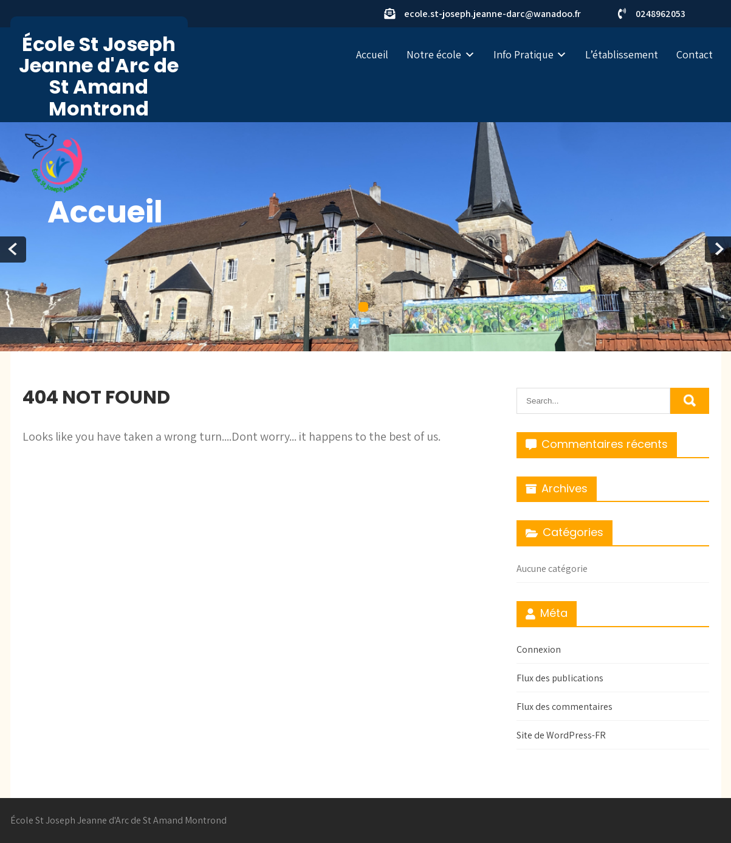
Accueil (372, 54)
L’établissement (621, 54)
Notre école (434, 54)
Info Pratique (523, 54)
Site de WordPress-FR (561, 735)
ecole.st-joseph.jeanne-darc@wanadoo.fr (492, 13)
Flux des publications (560, 678)
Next (718, 249)
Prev (13, 249)
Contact (694, 54)
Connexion (539, 649)
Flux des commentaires (565, 706)
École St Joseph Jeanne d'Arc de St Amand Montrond (99, 76)
